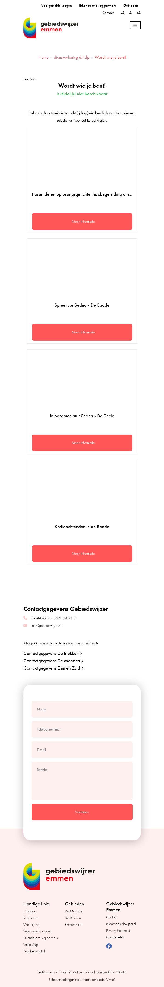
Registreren (30, 918)
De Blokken (73, 918)
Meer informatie (83, 221)
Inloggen (29, 911)
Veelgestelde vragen (56, 5)
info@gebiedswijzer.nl (46, 626)
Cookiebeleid (115, 937)
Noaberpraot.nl (34, 951)
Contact (108, 13)
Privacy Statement (118, 931)
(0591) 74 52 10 (64, 618)
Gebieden (130, 5)
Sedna (107, 972)
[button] (80, 653)
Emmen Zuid (73, 925)
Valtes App (30, 945)
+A (138, 13)
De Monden (73, 911)
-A (123, 13)
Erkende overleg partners (97, 5)
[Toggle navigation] (135, 25)
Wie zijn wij (31, 925)
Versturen (82, 812)
